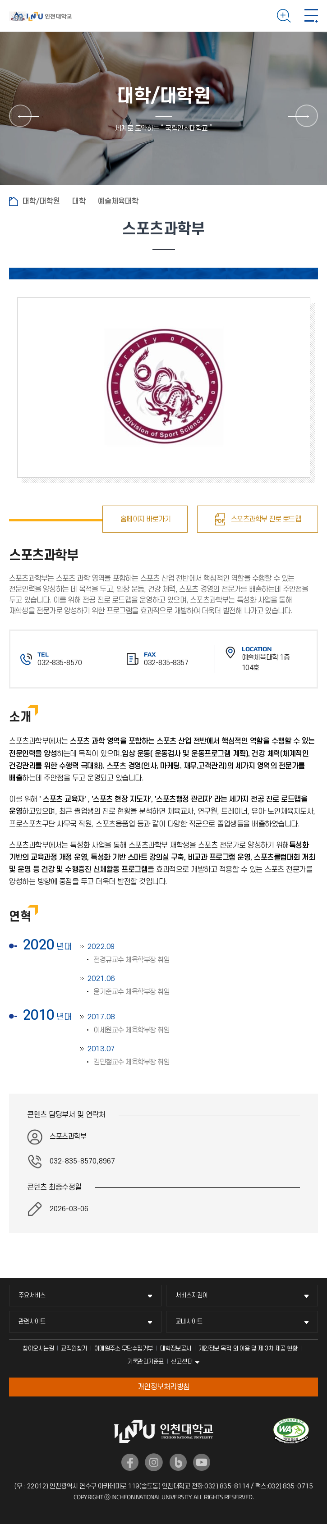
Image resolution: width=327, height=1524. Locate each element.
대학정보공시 (175, 1348)
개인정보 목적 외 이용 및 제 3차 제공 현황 (248, 1348)
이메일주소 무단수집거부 (123, 1348)
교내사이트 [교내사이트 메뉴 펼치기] (189, 1321)
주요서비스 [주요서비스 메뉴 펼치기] (32, 1295)
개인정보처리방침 (164, 1387)
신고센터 (182, 1361)
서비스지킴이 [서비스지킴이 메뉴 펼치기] (191, 1295)
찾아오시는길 (38, 1348)
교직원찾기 (74, 1348)
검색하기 (284, 16)
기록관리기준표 (145, 1361)
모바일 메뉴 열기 (311, 16)
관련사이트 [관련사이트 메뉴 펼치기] (32, 1321)
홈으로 (13, 201)
